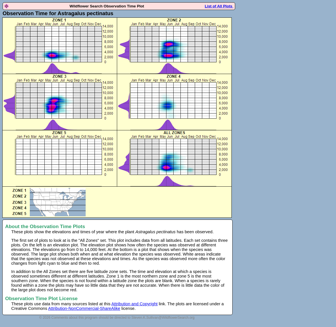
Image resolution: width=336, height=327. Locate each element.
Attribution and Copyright (134, 304)
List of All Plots (219, 6)
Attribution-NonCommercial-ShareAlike (84, 308)
